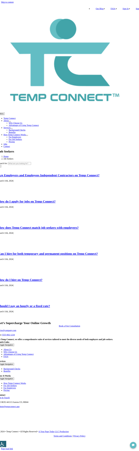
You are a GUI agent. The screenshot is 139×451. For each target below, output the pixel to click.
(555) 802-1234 (8, 335)
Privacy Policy (79, 436)
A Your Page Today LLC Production (54, 431)
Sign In (126, 9)
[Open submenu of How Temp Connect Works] (27, 135)
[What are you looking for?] (19, 163)
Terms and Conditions (62, 436)
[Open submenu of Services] (12, 128)
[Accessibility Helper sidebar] (3, 444)
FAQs (113, 9)
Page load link (7, 449)
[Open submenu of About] (10, 121)
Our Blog (99, 9)
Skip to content (7, 2)
